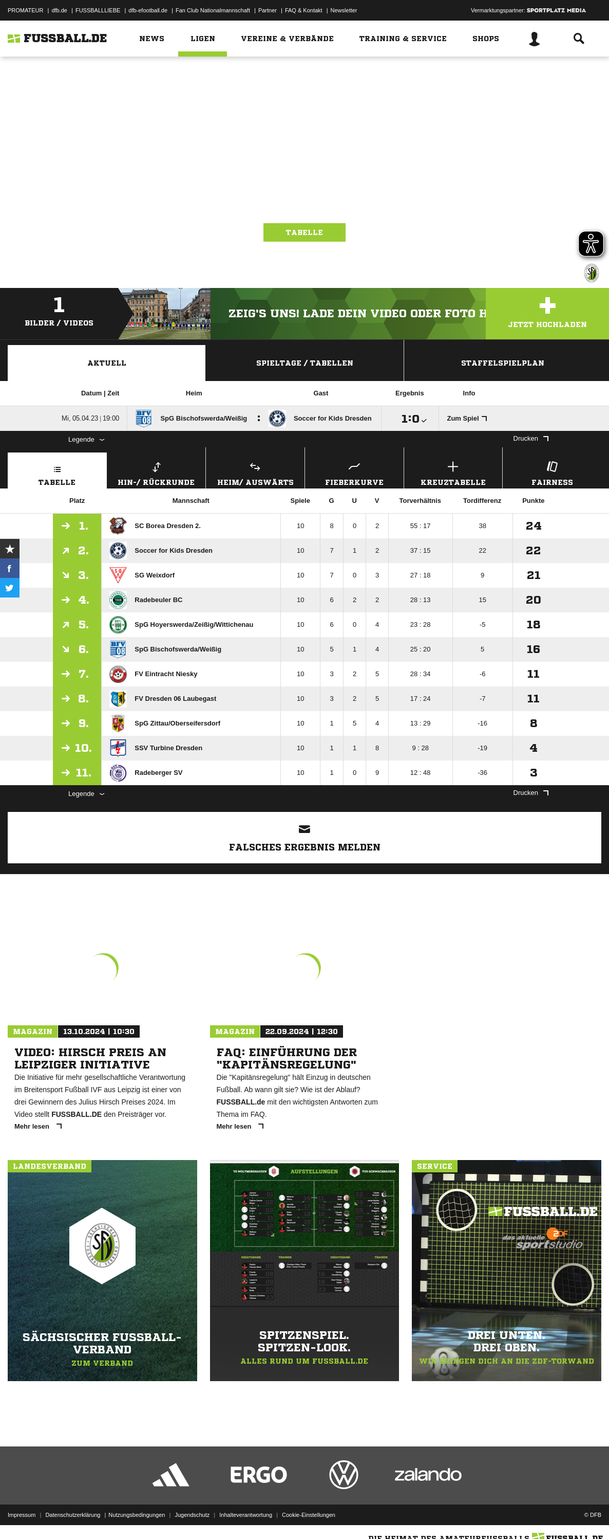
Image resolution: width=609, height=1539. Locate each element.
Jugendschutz (192, 1515)
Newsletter (344, 10)
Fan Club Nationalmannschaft (213, 10)
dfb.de (59, 10)
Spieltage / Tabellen (304, 363)
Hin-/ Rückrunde (156, 472)
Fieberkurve (354, 472)
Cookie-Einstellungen (308, 1515)
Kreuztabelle (453, 472)
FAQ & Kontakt (303, 10)
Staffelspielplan (502, 363)
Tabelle (304, 232)
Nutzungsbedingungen (136, 1515)
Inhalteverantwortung (245, 1515)
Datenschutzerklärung (72, 1515)
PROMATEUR (25, 10)
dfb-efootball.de (147, 10)
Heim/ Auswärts (255, 472)
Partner (267, 10)
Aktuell (106, 363)
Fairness (552, 472)
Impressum (21, 1515)
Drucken (530, 438)
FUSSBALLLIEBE (97, 10)
